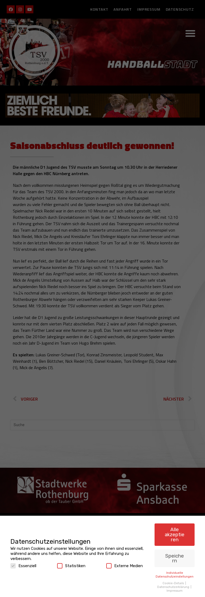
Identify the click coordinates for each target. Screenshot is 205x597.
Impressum (175, 588)
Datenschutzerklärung (173, 584)
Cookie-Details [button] (174, 581)
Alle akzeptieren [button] (174, 532)
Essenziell (23, 563)
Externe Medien (124, 563)
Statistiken (71, 563)
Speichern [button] (174, 556)
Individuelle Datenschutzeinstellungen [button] (175, 572)
